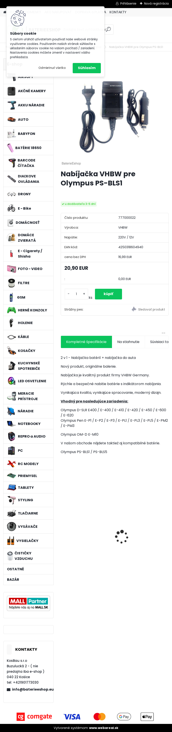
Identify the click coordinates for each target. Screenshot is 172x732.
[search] (108, 31)
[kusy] (76, 294)
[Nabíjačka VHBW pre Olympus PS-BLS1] (115, 112)
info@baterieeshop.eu (31, 689)
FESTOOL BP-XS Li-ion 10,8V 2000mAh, (86, 536)
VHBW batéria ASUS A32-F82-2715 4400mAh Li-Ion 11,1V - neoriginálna (141, 528)
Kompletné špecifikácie (86, 341)
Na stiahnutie (128, 341)
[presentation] (63, 529)
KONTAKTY (118, 12)
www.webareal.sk (103, 728)
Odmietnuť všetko (52, 68)
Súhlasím (87, 67)
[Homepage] (4, 12)
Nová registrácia (156, 3)
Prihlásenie (128, 3)
